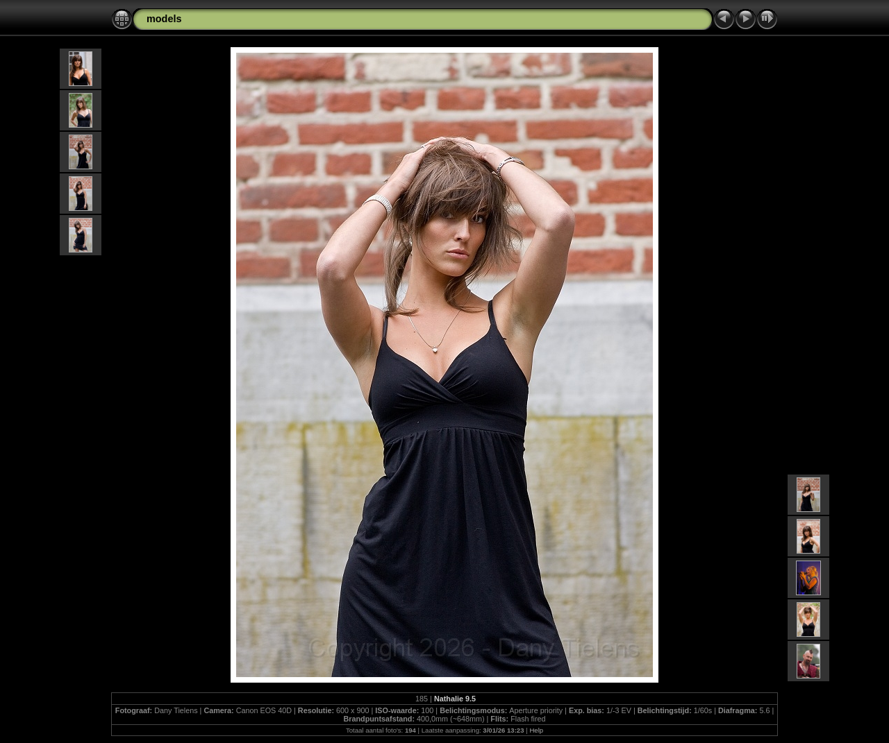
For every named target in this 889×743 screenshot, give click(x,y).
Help (536, 730)
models (164, 18)
